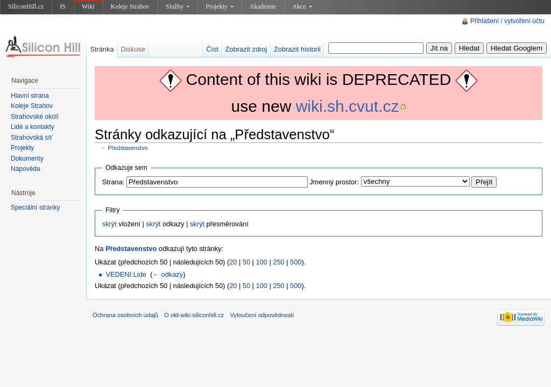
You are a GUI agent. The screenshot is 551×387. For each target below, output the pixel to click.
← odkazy (167, 274)
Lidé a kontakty (32, 127)
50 (246, 262)
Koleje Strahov (130, 6)
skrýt (109, 224)
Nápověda (25, 169)
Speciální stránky (35, 207)
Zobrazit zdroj (246, 49)
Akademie (263, 6)
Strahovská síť (31, 137)
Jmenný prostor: (334, 182)
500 (295, 262)
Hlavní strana (30, 95)
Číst (212, 49)
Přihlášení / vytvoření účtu (507, 21)
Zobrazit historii (297, 49)
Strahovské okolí (35, 116)
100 (261, 262)
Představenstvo (128, 148)
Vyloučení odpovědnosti (262, 315)
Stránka (102, 49)
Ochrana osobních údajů (125, 315)
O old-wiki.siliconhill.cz (194, 315)
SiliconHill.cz (26, 6)
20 (233, 262)
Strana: (113, 182)
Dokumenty (27, 158)
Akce (302, 6)
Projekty (220, 6)
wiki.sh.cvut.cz (347, 106)
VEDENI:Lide (125, 274)
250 (278, 262)
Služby (177, 6)
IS (63, 6)
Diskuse (133, 49)
